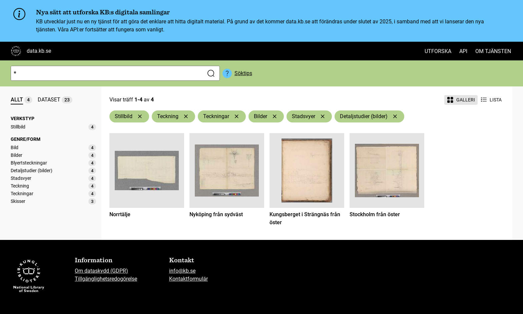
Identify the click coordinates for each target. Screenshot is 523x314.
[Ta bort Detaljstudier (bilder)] (395, 116)
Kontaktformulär (188, 279)
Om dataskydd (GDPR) (101, 271)
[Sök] (106, 73)
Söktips (243, 73)
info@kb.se (182, 271)
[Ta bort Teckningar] (236, 116)
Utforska (438, 51)
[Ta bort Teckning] (186, 116)
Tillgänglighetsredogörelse (106, 279)
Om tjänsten (493, 51)
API (463, 51)
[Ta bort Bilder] (275, 116)
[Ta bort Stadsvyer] (323, 116)
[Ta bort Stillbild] (140, 116)
